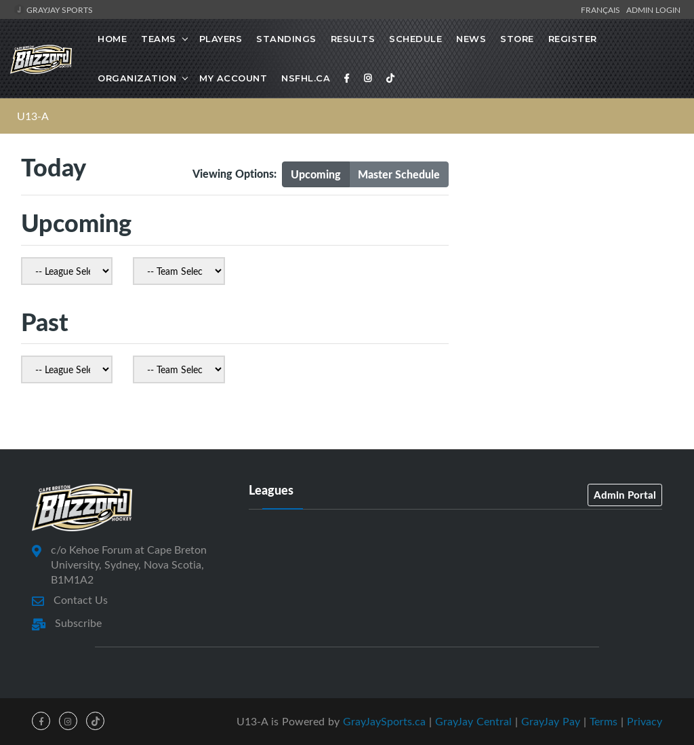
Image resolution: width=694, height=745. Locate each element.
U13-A (33, 116)
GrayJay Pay (550, 721)
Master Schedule (399, 174)
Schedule (415, 38)
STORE (517, 38)
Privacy (644, 721)
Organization (137, 78)
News (471, 38)
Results (353, 38)
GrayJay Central (473, 721)
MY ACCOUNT (233, 78)
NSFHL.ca (305, 78)
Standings (286, 38)
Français (602, 9)
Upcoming (316, 174)
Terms (603, 721)
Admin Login (653, 9)
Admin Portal (625, 494)
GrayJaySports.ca (384, 721)
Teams (158, 38)
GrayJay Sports (53, 9)
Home (112, 38)
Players (221, 38)
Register (572, 38)
